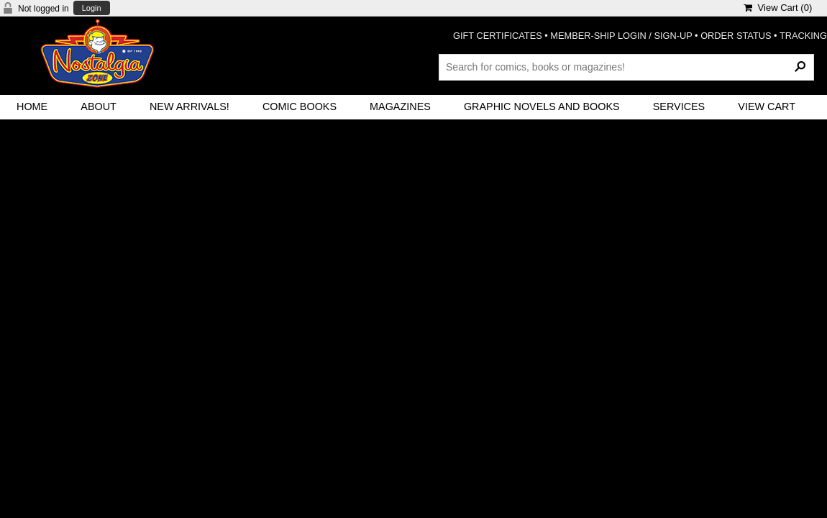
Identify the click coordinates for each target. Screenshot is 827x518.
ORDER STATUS (735, 35)
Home (32, 106)
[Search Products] (626, 67)
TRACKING (803, 35)
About (98, 106)
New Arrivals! (189, 106)
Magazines (400, 106)
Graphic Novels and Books (542, 106)
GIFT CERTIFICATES (497, 35)
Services (679, 106)
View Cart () (778, 7)
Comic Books (299, 106)
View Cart (766, 106)
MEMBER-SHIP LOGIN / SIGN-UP (621, 35)
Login (91, 8)
